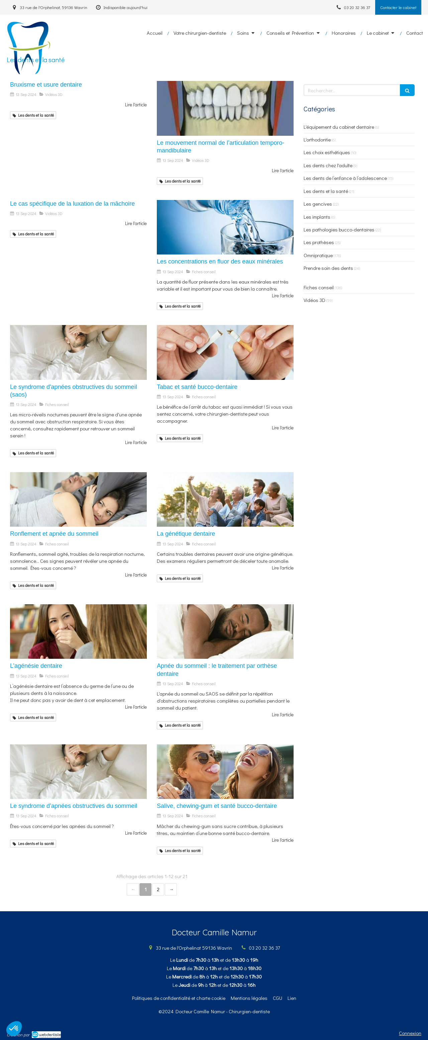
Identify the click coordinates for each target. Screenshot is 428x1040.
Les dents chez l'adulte (328, 165)
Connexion (410, 1033)
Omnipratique (318, 255)
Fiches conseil (319, 287)
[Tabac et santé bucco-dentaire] (225, 352)
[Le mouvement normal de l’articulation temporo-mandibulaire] (225, 108)
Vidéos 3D (314, 300)
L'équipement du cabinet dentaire (339, 126)
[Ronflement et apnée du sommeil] (78, 499)
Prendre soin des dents (328, 268)
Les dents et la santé (326, 191)
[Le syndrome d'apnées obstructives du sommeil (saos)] (78, 352)
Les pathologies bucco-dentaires (339, 229)
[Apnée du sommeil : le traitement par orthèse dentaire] (225, 631)
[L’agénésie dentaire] (78, 631)
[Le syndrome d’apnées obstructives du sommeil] (78, 771)
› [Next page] (171, 889)
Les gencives (318, 203)
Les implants (317, 216)
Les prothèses (319, 242)
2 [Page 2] (158, 889)
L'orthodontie (317, 139)
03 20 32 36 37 (264, 947)
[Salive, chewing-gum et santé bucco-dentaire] (225, 771)
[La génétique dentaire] (225, 499)
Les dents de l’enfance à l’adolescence (345, 178)
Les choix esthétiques (327, 152)
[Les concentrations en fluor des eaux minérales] (225, 227)
